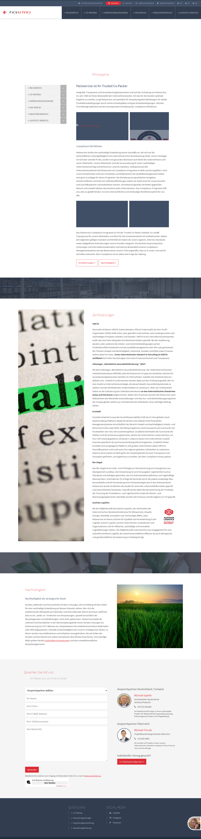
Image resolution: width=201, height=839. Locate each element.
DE (179, 3)
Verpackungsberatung (82, 828)
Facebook (115, 822)
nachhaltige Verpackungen (57, 640)
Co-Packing (91, 12)
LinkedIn (115, 813)
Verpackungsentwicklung (83, 823)
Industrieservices (163, 12)
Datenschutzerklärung (92, 776)
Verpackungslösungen (116, 12)
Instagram (115, 817)
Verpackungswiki (165, 3)
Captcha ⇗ (62, 786)
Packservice (72, 12)
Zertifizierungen (86, 262)
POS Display (140, 12)
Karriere (113, 3)
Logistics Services (188, 12)
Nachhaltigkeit (107, 262)
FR (187, 3)
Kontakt (127, 3)
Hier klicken (49, 783)
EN (195, 3)
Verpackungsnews (145, 3)
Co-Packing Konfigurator (90, 3)
